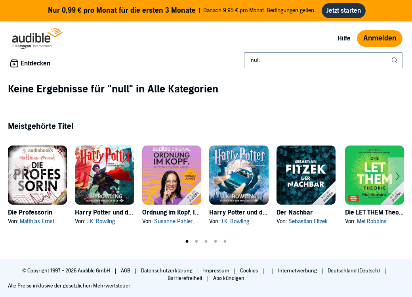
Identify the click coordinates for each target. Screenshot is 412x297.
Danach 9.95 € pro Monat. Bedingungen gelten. (182, 11)
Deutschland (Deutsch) (354, 271)
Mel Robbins (372, 221)
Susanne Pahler (173, 221)
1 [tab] (187, 241)
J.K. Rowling (101, 221)
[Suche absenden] (395, 60)
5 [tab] (225, 241)
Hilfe (344, 38)
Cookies (249, 271)
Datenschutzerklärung (167, 271)
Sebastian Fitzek (308, 221)
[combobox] (323, 60)
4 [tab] (215, 241)
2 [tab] (196, 241)
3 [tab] (206, 241)
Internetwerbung (298, 271)
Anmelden (379, 38)
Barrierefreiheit (186, 278)
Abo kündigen (228, 278)
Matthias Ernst (37, 221)
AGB (126, 271)
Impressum (217, 271)
